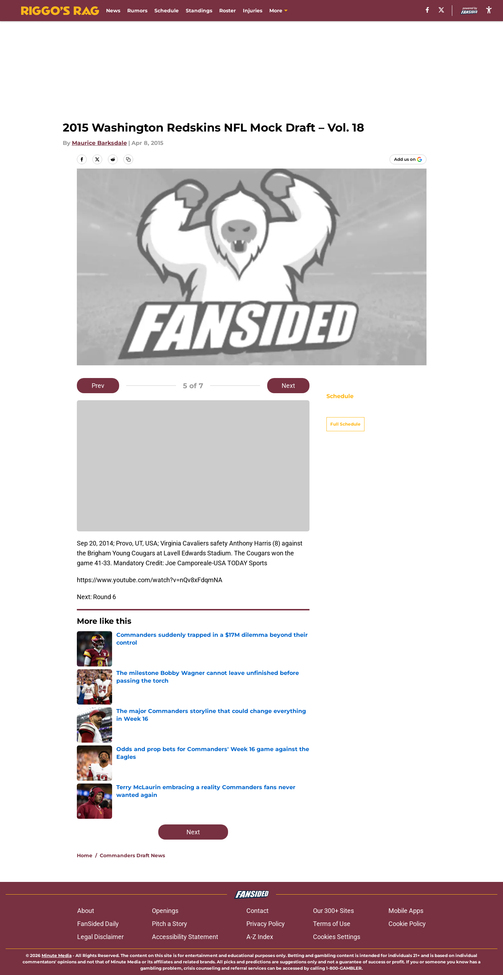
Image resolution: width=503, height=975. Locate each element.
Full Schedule (345, 411)
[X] (441, 10)
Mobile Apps (405, 910)
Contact (257, 910)
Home (84, 855)
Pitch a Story (169, 923)
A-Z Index (259, 936)
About (85, 910)
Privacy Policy (265, 923)
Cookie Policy (407, 923)
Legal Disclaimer (100, 936)
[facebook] (427, 10)
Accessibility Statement (185, 936)
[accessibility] (488, 9)
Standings (199, 10)
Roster (227, 10)
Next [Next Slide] (288, 385)
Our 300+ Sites (333, 910)
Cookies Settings (336, 936)
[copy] (128, 159)
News (113, 10)
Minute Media (57, 955)
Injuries (252, 10)
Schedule (166, 10)
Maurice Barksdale (99, 143)
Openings (165, 910)
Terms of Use (331, 923)
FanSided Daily (98, 923)
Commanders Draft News (132, 855)
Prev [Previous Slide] (98, 385)
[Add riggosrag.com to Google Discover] (408, 159)
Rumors (137, 10)
